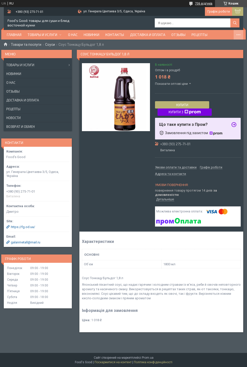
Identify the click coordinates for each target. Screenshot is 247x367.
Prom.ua (147, 357)
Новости (13, 118)
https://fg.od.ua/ (23, 227)
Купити (182, 105)
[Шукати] (234, 22)
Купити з (185, 112)
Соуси (50, 45)
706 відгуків (203, 3)
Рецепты (199, 34)
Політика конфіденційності (153, 362)
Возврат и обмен (20, 127)
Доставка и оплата (147, 34)
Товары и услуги (42, 34)
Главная (14, 34)
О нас (73, 34)
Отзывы (178, 34)
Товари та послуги (26, 45)
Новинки (13, 74)
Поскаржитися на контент (113, 362)
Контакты (114, 34)
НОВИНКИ (91, 34)
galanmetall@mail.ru (25, 242)
